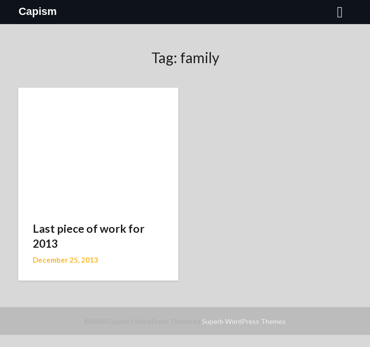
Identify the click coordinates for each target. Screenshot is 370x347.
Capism (37, 11)
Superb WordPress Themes (244, 321)
